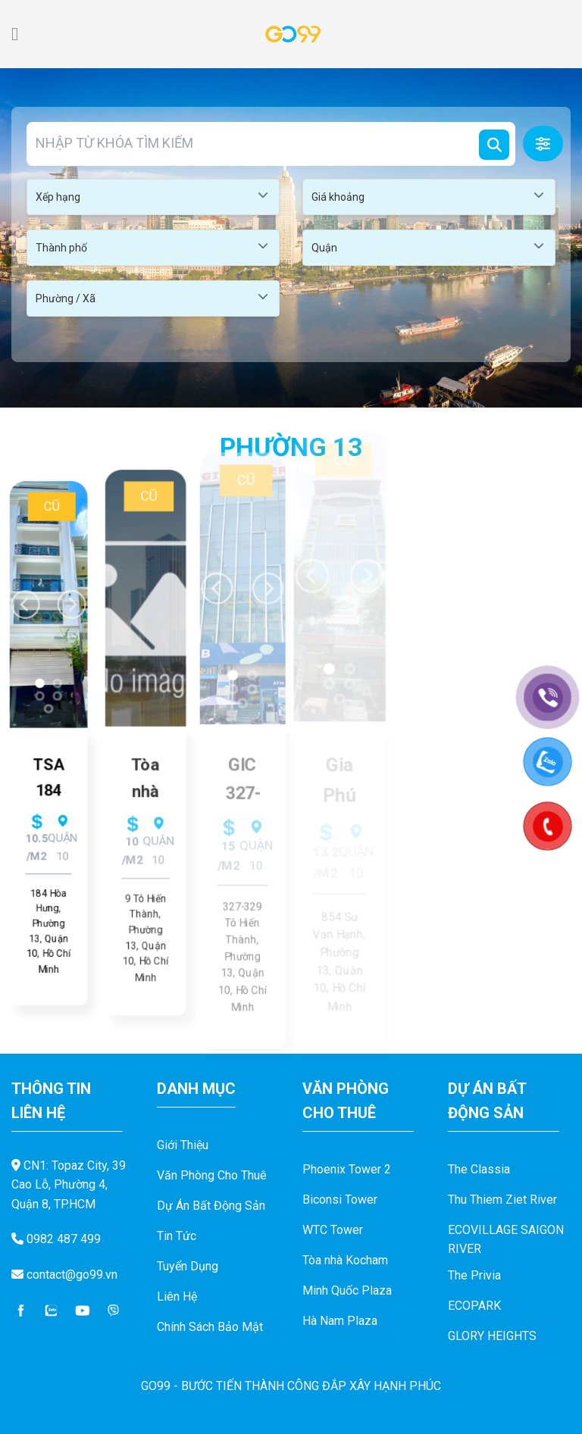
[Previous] (23, 586)
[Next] (74, 586)
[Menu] (20, 33)
